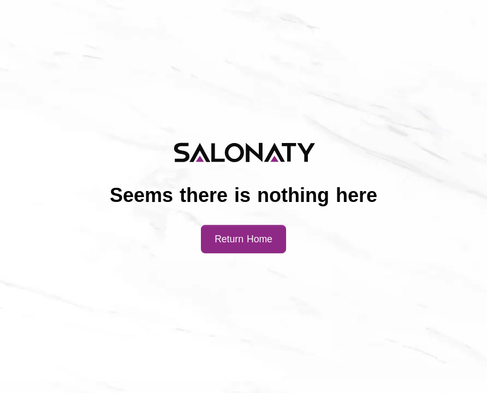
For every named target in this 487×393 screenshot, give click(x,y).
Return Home (243, 239)
